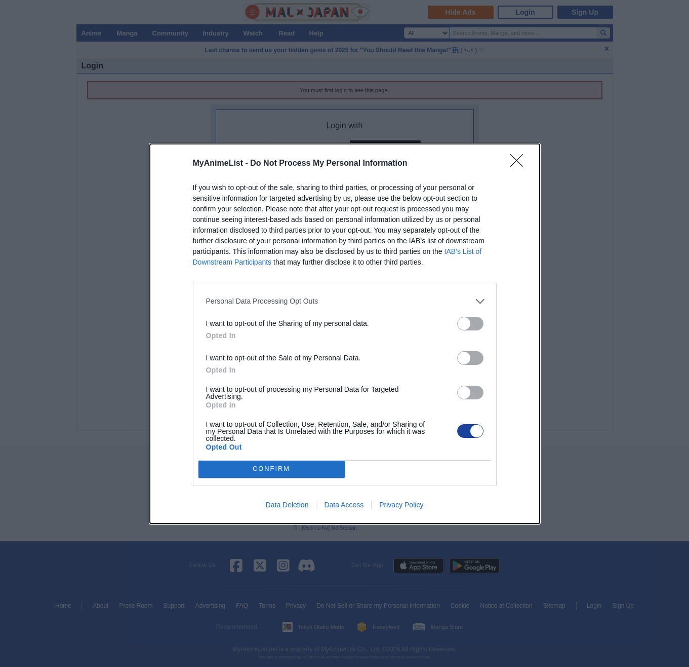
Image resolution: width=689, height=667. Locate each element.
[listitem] (344, 301)
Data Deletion (287, 505)
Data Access (343, 505)
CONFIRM (272, 469)
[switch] (470, 323)
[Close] (520, 163)
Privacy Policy (401, 505)
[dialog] (345, 334)
